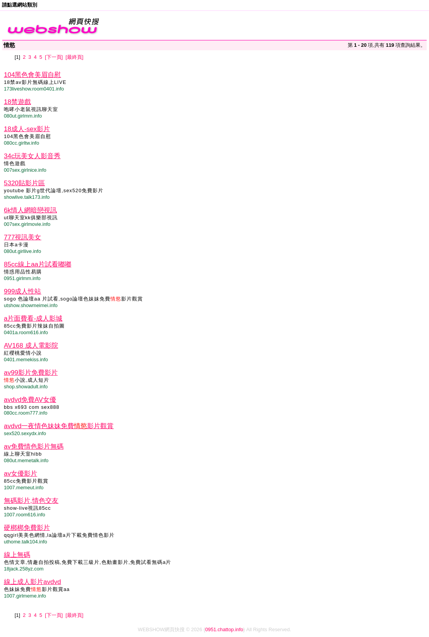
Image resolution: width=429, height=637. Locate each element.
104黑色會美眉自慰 (32, 75)
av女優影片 (20, 473)
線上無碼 (17, 554)
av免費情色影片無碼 (33, 446)
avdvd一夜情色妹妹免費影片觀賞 (58, 426)
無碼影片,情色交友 (31, 500)
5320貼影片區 (24, 183)
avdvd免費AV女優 (30, 399)
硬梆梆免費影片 (27, 527)
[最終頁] (74, 57)
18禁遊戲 (17, 102)
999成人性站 (22, 291)
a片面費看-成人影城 (33, 318)
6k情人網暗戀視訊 (30, 210)
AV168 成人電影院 (31, 345)
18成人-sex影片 (27, 129)
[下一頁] (54, 57)
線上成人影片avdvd (32, 582)
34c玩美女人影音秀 (32, 156)
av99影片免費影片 (31, 372)
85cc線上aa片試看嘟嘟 (37, 264)
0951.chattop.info (224, 629)
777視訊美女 (22, 237)
